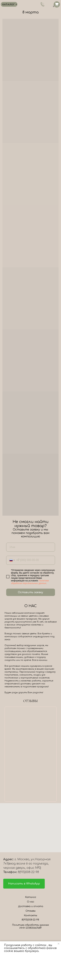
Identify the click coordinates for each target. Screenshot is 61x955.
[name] (30, 547)
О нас (30, 902)
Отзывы (30, 911)
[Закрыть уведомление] (58, 943)
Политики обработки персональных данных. (30, 582)
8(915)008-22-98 (30, 920)
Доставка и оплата (30, 906)
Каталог (30, 897)
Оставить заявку (30, 592)
